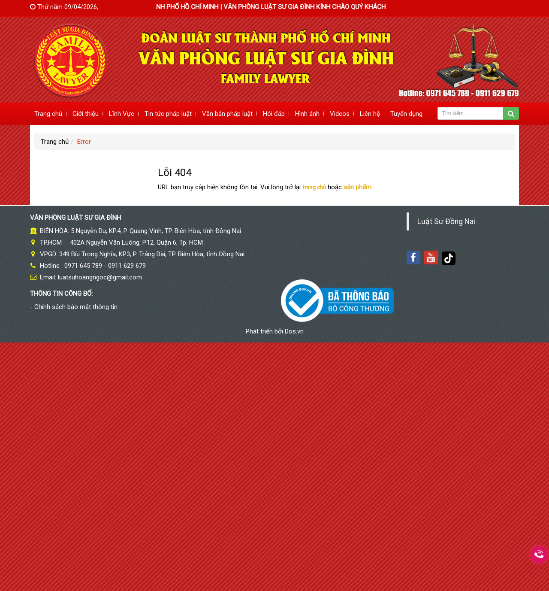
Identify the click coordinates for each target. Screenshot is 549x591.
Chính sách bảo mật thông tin (76, 307)
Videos (340, 114)
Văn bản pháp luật (227, 114)
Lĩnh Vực (121, 114)
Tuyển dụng (406, 114)
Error (84, 141)
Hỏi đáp (274, 114)
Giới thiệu (85, 114)
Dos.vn (294, 331)
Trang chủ (48, 114)
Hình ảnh (307, 114)
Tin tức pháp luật (168, 114)
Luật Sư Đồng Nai (446, 221)
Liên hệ (370, 114)
